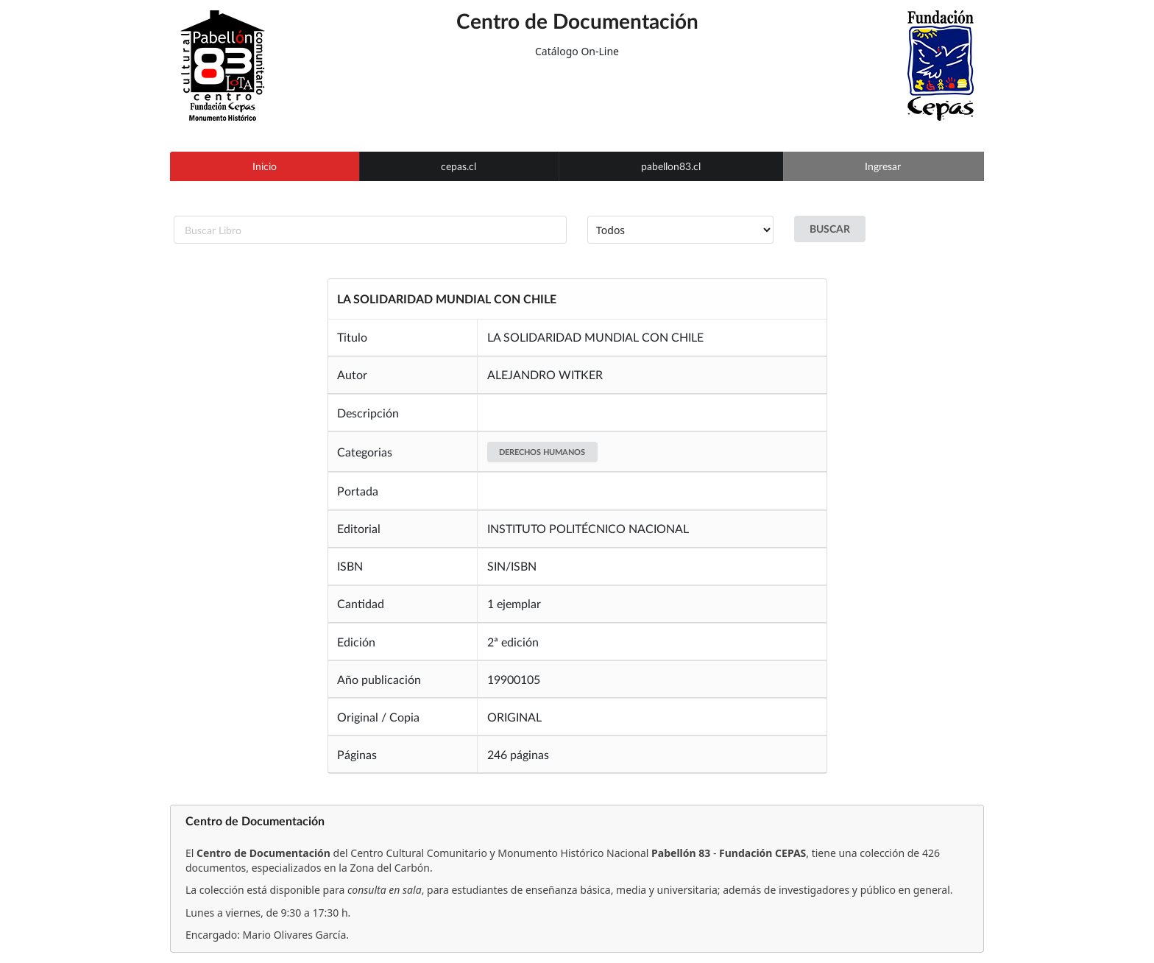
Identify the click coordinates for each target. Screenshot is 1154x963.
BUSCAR (830, 228)
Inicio (264, 166)
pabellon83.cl (671, 166)
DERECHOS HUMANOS (542, 451)
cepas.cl (458, 166)
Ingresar (883, 166)
